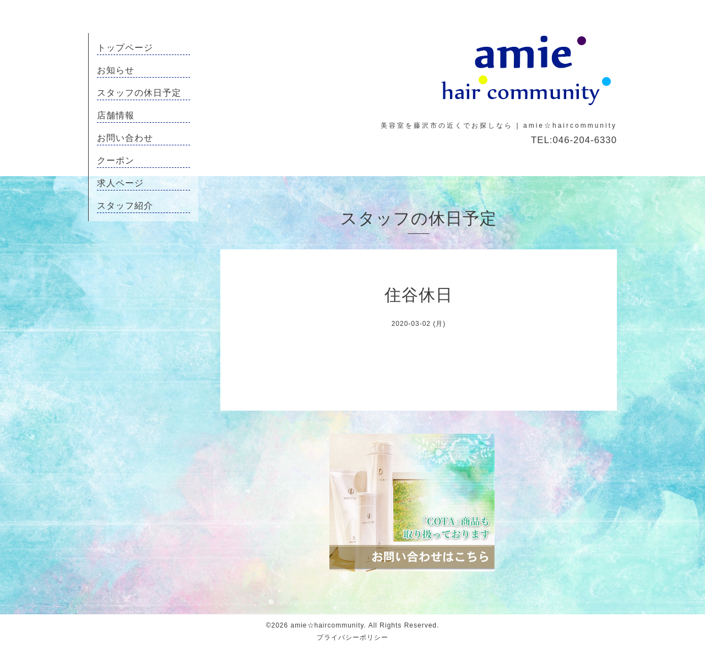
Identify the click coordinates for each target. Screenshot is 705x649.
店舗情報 (115, 115)
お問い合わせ (125, 138)
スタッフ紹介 (125, 205)
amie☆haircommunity (327, 625)
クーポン (115, 160)
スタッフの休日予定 (139, 92)
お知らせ (115, 70)
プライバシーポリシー (352, 637)
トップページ (125, 47)
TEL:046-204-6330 (574, 140)
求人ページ (120, 183)
